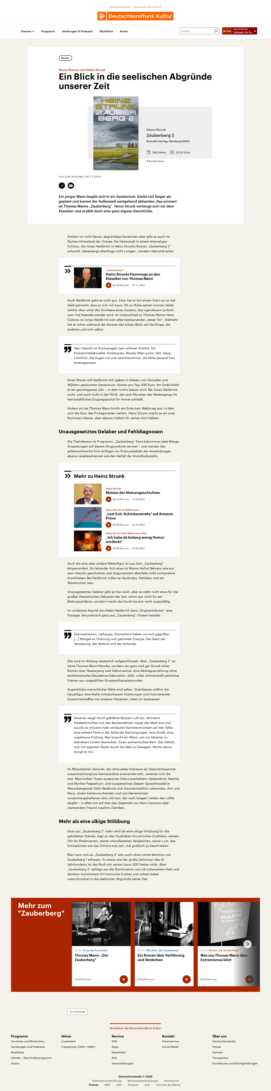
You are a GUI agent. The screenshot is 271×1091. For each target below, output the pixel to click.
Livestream (68, 1041)
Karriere (217, 1052)
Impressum (171, 1080)
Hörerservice (170, 1041)
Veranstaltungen (122, 1063)
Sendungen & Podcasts (77, 31)
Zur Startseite (77, 1011)
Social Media (170, 1046)
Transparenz (220, 1057)
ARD (107, 1084)
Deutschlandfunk (120, 6)
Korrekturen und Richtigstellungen (235, 1063)
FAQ (114, 1041)
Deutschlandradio (224, 1041)
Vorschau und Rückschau (27, 1041)
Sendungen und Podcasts (28, 1046)
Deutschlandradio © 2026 (135, 1076)
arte (147, 1084)
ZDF (119, 1084)
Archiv (124, 31)
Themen (26, 31)
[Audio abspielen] (108, 285)
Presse (216, 1046)
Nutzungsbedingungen (143, 1080)
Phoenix (133, 1084)
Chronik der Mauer (168, 1084)
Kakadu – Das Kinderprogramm (31, 1057)
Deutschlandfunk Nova (147, 6)
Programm (48, 31)
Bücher (65, 57)
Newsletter (119, 1052)
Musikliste (106, 31)
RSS (114, 1057)
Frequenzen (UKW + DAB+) (78, 1046)
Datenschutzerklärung (106, 1080)
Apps (115, 1046)
